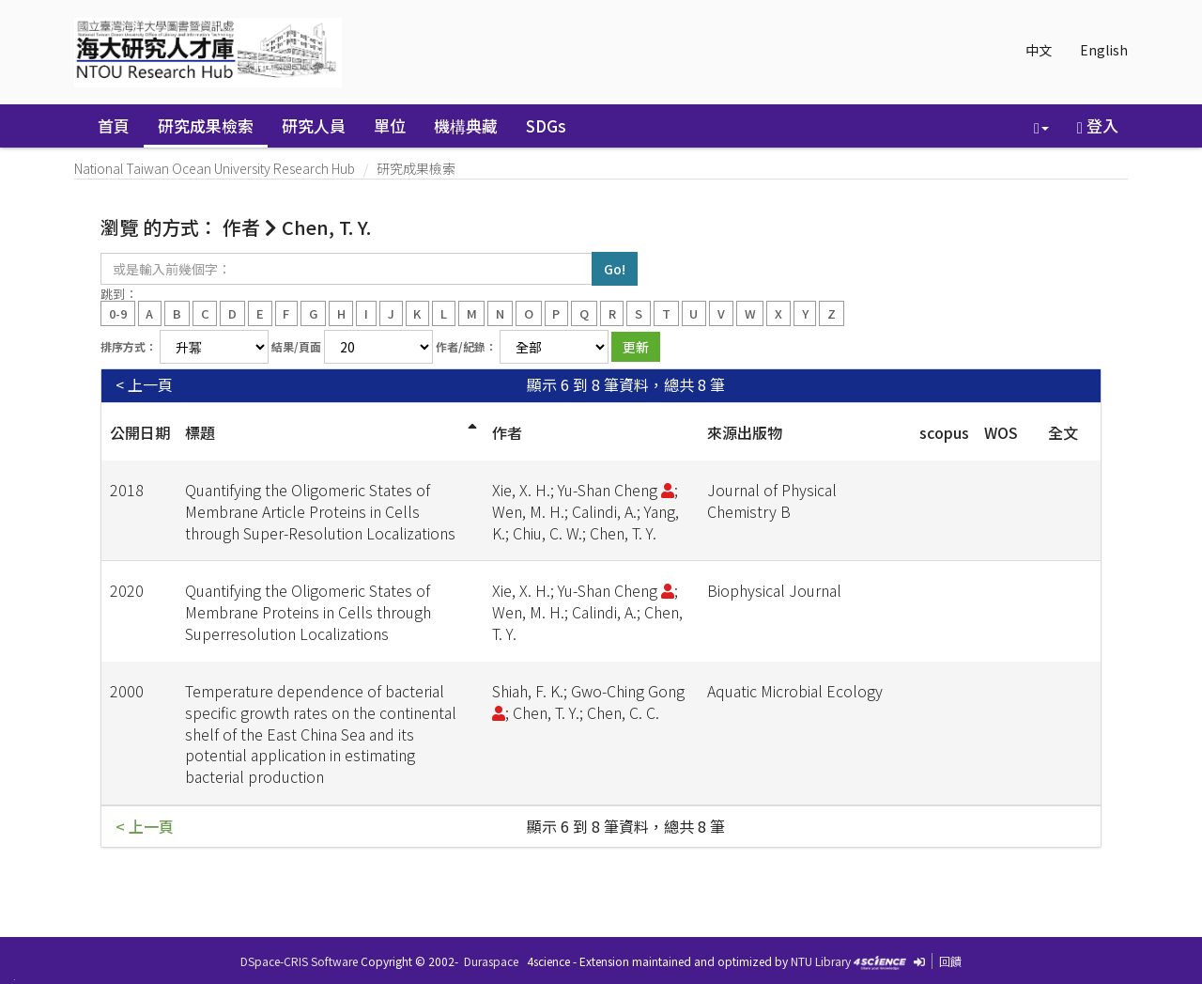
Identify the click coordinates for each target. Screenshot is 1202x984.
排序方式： (128, 346)
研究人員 (314, 125)
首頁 (114, 125)
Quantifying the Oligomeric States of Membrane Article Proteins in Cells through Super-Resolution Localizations (320, 511)
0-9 (118, 312)
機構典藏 (466, 125)
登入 (1097, 125)
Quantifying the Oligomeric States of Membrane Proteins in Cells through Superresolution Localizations (308, 612)
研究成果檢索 (206, 125)
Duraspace (491, 961)
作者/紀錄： (466, 346)
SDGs (546, 125)
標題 (200, 432)
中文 (1038, 49)
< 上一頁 (144, 385)
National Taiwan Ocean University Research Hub (214, 168)
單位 (390, 125)
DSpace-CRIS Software (299, 961)
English (1104, 49)
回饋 (950, 961)
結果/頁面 (296, 346)
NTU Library (821, 961)
